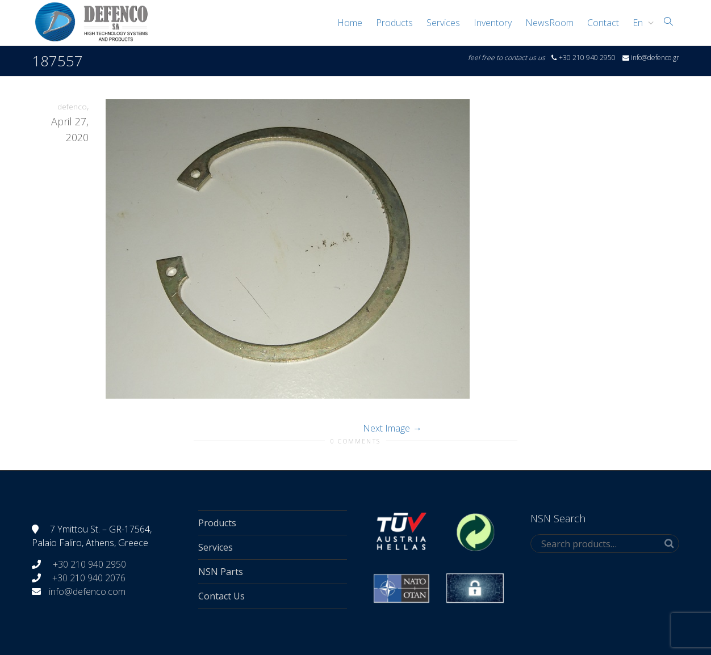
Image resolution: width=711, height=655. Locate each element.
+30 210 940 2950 (88, 564)
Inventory (493, 22)
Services (443, 22)
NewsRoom (549, 22)
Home (349, 22)
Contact (603, 22)
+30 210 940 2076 (89, 578)
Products (394, 22)
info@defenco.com (87, 591)
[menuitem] (640, 22)
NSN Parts (220, 571)
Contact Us (221, 596)
